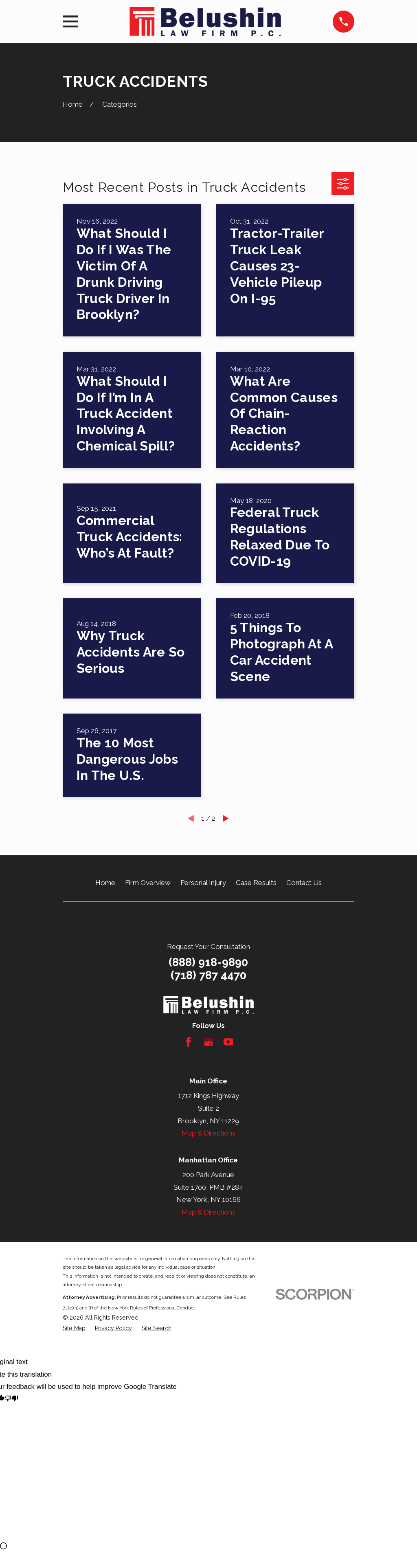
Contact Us (304, 883)
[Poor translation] (11, 1399)
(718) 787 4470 (208, 975)
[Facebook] (188, 1042)
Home (105, 883)
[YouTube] (228, 1042)
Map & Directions (208, 1133)
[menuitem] (74, 1328)
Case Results (256, 883)
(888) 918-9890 (208, 962)
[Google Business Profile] (208, 1042)
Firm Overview (148, 883)
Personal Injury (203, 883)
